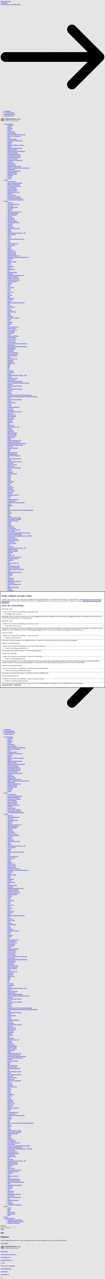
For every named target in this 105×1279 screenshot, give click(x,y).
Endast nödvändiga (7, 685)
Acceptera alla (17, 685)
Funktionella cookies (7, 621)
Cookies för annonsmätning (9, 653)
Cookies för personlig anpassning (11, 643)
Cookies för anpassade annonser (10, 676)
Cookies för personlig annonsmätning (12, 665)
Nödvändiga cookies (7, 609)
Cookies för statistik (7, 632)
